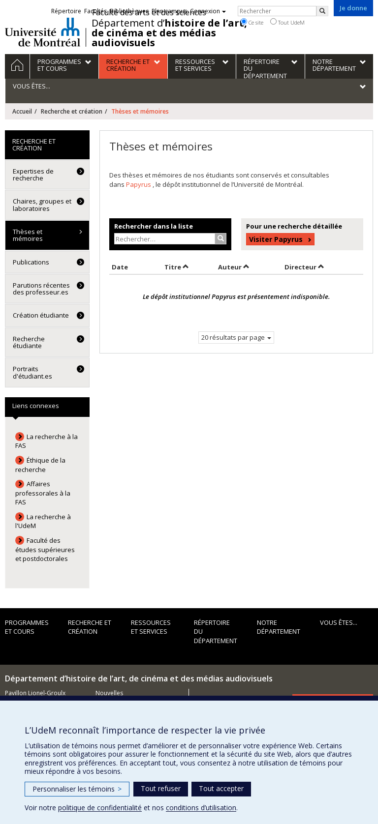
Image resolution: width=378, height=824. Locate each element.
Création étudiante (41, 315)
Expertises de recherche (33, 174)
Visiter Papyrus (276, 239)
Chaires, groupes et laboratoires (42, 204)
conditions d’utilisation (201, 807)
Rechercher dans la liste (153, 226)
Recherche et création (71, 111)
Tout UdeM (287, 22)
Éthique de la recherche (40, 465)
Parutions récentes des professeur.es (41, 288)
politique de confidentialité (100, 807)
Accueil (22, 111)
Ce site (252, 22)
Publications (31, 262)
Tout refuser (161, 788)
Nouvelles (109, 693)
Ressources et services (151, 627)
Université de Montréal (42, 32)
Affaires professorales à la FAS (42, 492)
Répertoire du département (215, 631)
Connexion (208, 11)
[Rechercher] (322, 11)
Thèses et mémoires (28, 235)
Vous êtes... (338, 622)
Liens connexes (35, 405)
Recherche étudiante (29, 342)
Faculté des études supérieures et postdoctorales (45, 549)
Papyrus (139, 184)
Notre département (278, 627)
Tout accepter (221, 788)
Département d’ (169, 33)
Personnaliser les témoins (77, 789)
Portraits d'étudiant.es (32, 372)
